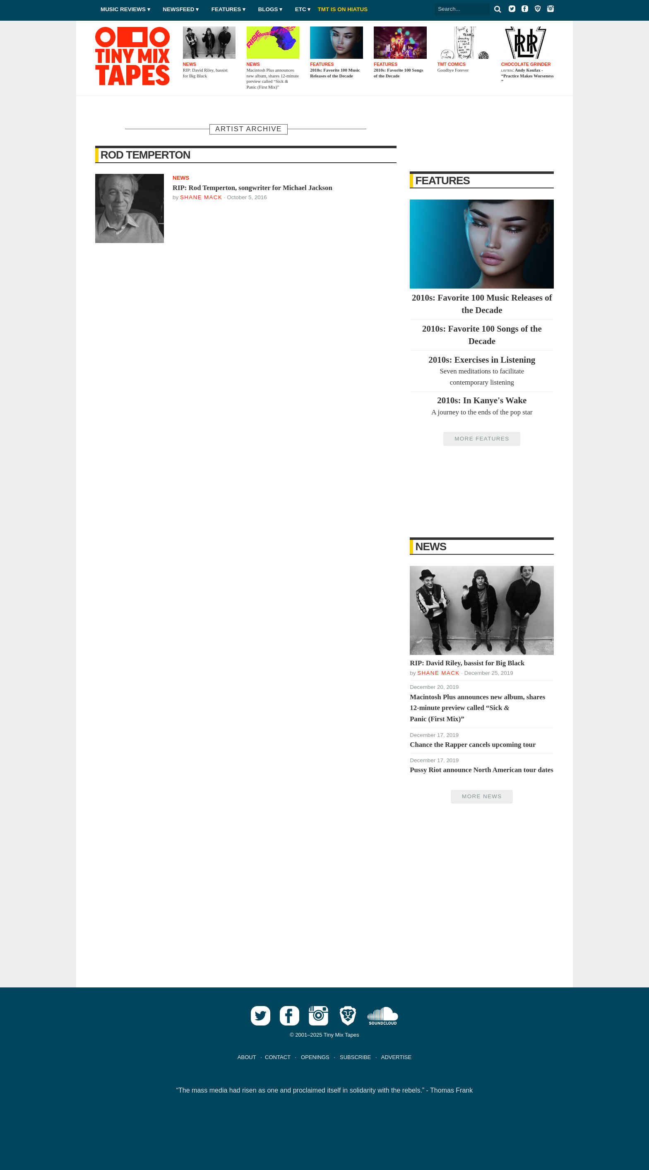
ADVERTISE (396, 1057)
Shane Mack (201, 197)
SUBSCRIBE (355, 1057)
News (431, 546)
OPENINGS (315, 1057)
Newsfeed (178, 9)
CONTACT (278, 1057)
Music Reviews (123, 9)
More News (482, 796)
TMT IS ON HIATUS (343, 9)
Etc (300, 9)
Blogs (268, 9)
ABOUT (247, 1057)
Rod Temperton (145, 155)
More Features (481, 439)
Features (226, 9)
